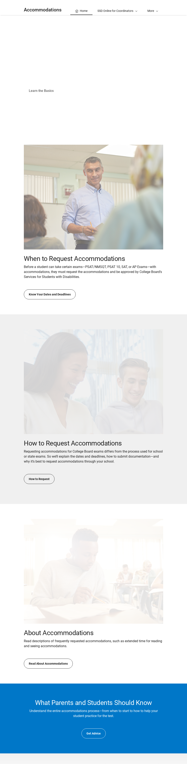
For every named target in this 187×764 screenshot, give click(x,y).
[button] (152, 7)
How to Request (39, 479)
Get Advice (93, 733)
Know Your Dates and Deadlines (50, 294)
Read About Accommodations (48, 663)
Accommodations (43, 10)
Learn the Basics (41, 91)
